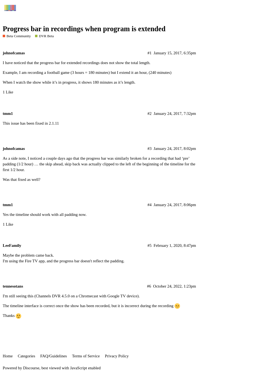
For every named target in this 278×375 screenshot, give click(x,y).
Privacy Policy (117, 356)
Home (8, 356)
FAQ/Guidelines (53, 356)
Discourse (31, 368)
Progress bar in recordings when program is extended (84, 29)
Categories (26, 356)
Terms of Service (86, 356)
